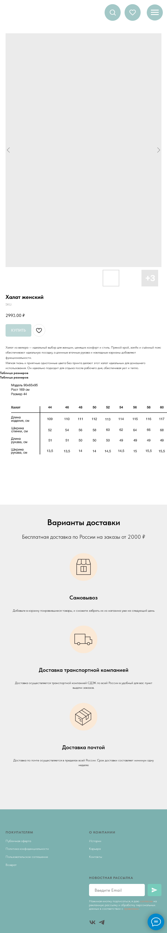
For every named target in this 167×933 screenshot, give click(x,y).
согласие (146, 901)
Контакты (95, 857)
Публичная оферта (18, 841)
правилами (131, 909)
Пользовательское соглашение (27, 857)
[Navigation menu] (155, 12)
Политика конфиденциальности (27, 849)
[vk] (92, 922)
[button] (112, 12)
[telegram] (101, 922)
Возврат (11, 865)
